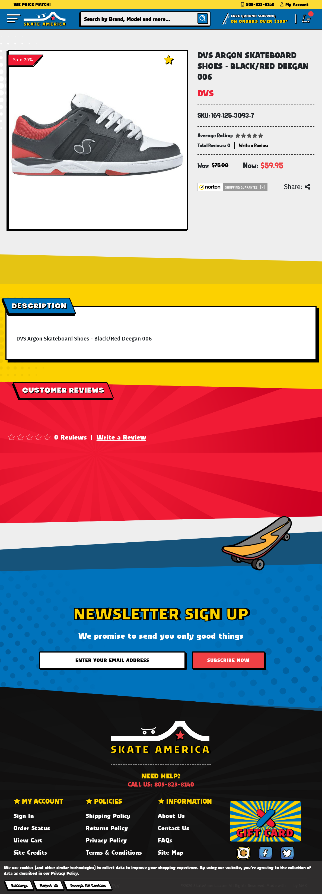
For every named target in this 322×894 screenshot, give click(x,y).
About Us (171, 816)
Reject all (49, 885)
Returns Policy (107, 828)
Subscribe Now (228, 660)
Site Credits (30, 852)
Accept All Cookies (88, 885)
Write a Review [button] (253, 145)
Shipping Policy (108, 816)
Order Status (32, 828)
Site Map (170, 852)
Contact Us (173, 828)
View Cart (28, 840)
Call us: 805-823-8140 (161, 784)
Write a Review (121, 437)
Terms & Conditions (114, 852)
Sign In (24, 816)
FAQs (165, 840)
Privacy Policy (106, 840)
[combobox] (145, 18)
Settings (19, 885)
